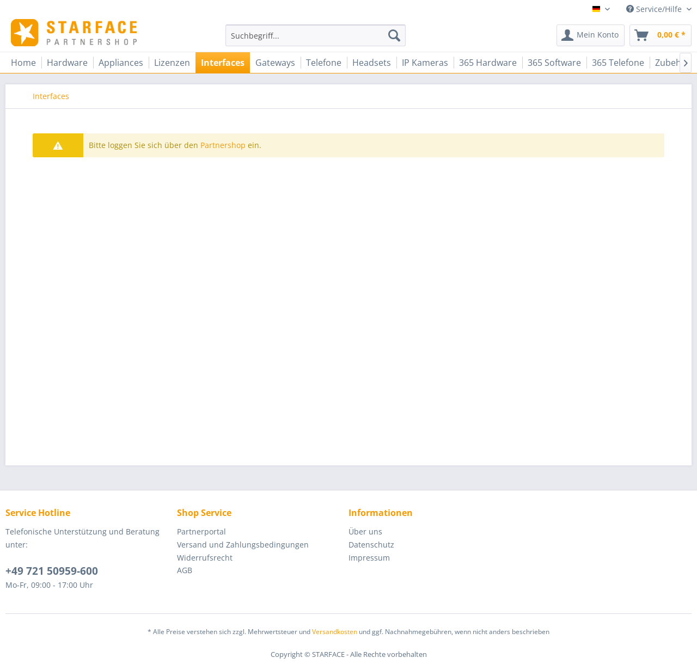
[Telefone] (324, 62)
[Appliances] (121, 62)
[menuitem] (315, 35)
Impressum (369, 557)
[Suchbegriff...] (315, 35)
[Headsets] (371, 62)
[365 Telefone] (618, 62)
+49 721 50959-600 (51, 571)
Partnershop (223, 145)
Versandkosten (334, 631)
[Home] (23, 62)
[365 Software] (554, 62)
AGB (184, 570)
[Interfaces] (222, 62)
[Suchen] (394, 35)
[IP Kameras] (425, 62)
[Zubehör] (673, 62)
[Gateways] (275, 62)
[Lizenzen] (172, 62)
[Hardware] (67, 62)
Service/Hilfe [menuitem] (655, 9)
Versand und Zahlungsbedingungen (243, 544)
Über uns (365, 531)
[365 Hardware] (488, 62)
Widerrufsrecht (205, 557)
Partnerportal (201, 531)
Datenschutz (371, 544)
